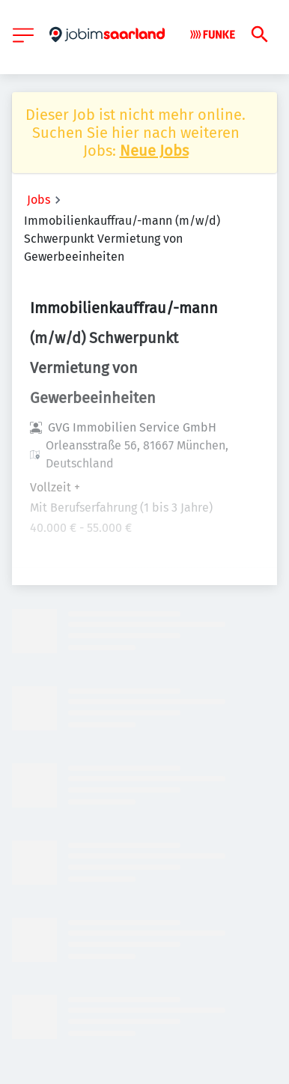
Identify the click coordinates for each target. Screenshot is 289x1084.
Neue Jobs (154, 151)
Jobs (38, 200)
